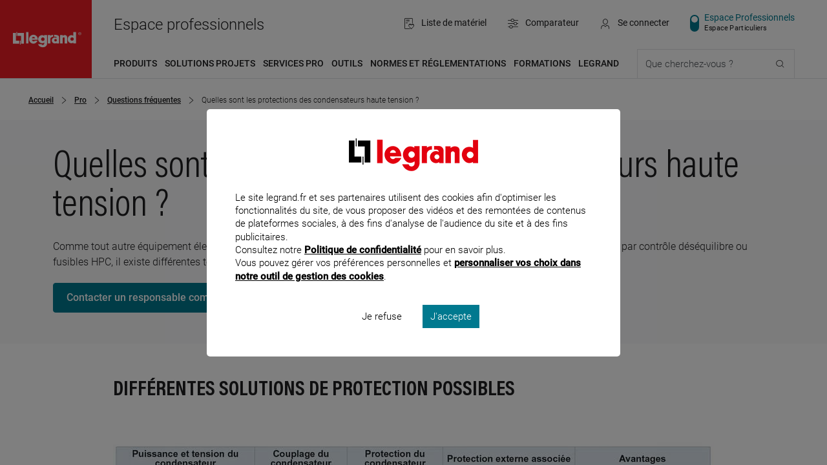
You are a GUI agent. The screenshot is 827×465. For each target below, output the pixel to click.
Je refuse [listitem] (382, 333)
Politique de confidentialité (362, 267)
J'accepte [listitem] (451, 333)
